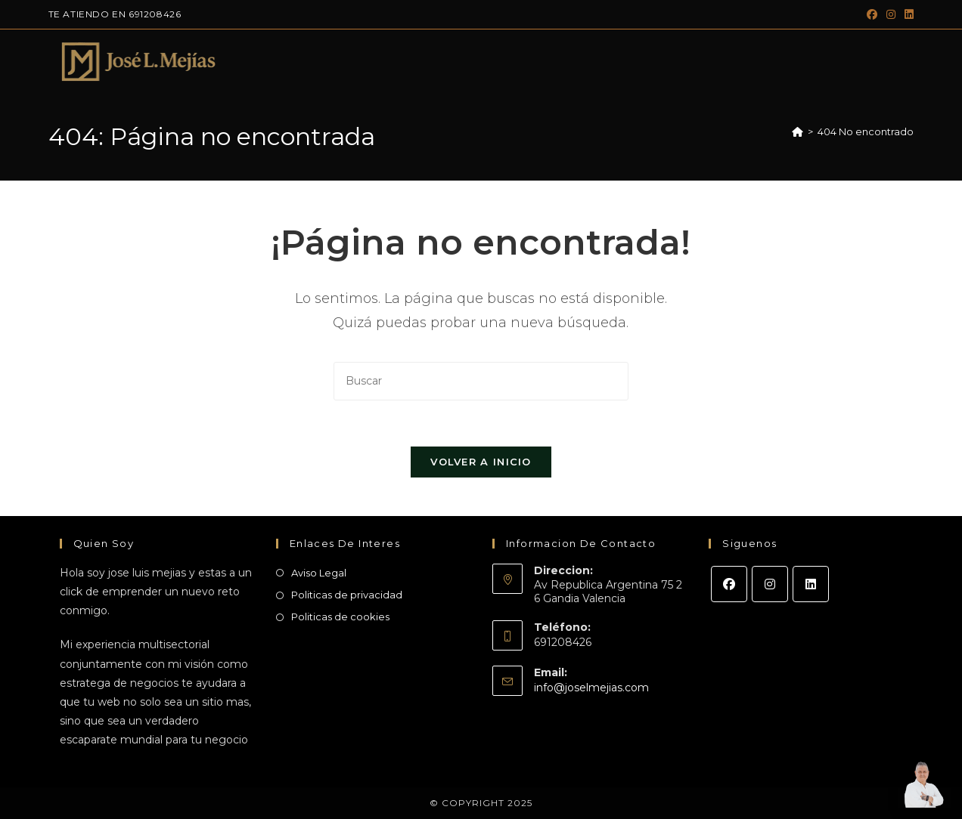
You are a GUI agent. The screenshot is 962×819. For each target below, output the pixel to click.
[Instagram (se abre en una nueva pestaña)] (891, 14)
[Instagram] (770, 584)
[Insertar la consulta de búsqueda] (481, 381)
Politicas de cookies (340, 616)
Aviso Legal (318, 573)
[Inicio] (797, 131)
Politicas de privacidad (346, 595)
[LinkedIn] (811, 584)
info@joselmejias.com (591, 687)
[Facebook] (729, 584)
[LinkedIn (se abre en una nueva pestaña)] (907, 14)
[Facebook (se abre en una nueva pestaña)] (872, 14)
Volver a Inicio (481, 462)
